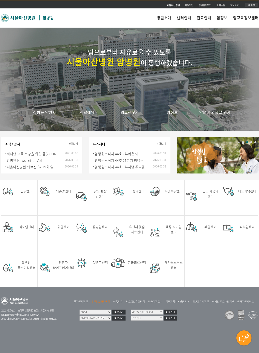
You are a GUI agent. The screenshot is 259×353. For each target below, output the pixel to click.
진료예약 (87, 112)
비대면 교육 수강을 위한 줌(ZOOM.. (32, 153)
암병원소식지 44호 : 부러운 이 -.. (118, 153)
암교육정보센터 (246, 18)
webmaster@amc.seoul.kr (26, 314)
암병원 (48, 18)
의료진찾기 (130, 112)
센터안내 (184, 18)
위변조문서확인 (200, 302)
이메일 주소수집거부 (223, 302)
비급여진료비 (155, 302)
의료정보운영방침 (135, 302)
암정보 (222, 18)
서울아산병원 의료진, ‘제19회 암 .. (31, 166)
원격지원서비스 (245, 302)
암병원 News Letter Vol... (25, 160)
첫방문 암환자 (44, 112)
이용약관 (118, 302)
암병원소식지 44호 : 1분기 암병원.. (120, 160)
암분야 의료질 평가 (215, 112)
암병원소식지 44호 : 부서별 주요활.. (121, 166)
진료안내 (204, 18)
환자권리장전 (81, 302)
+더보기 (73, 143)
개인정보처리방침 (100, 302)
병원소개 (164, 18)
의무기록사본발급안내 (177, 302)
